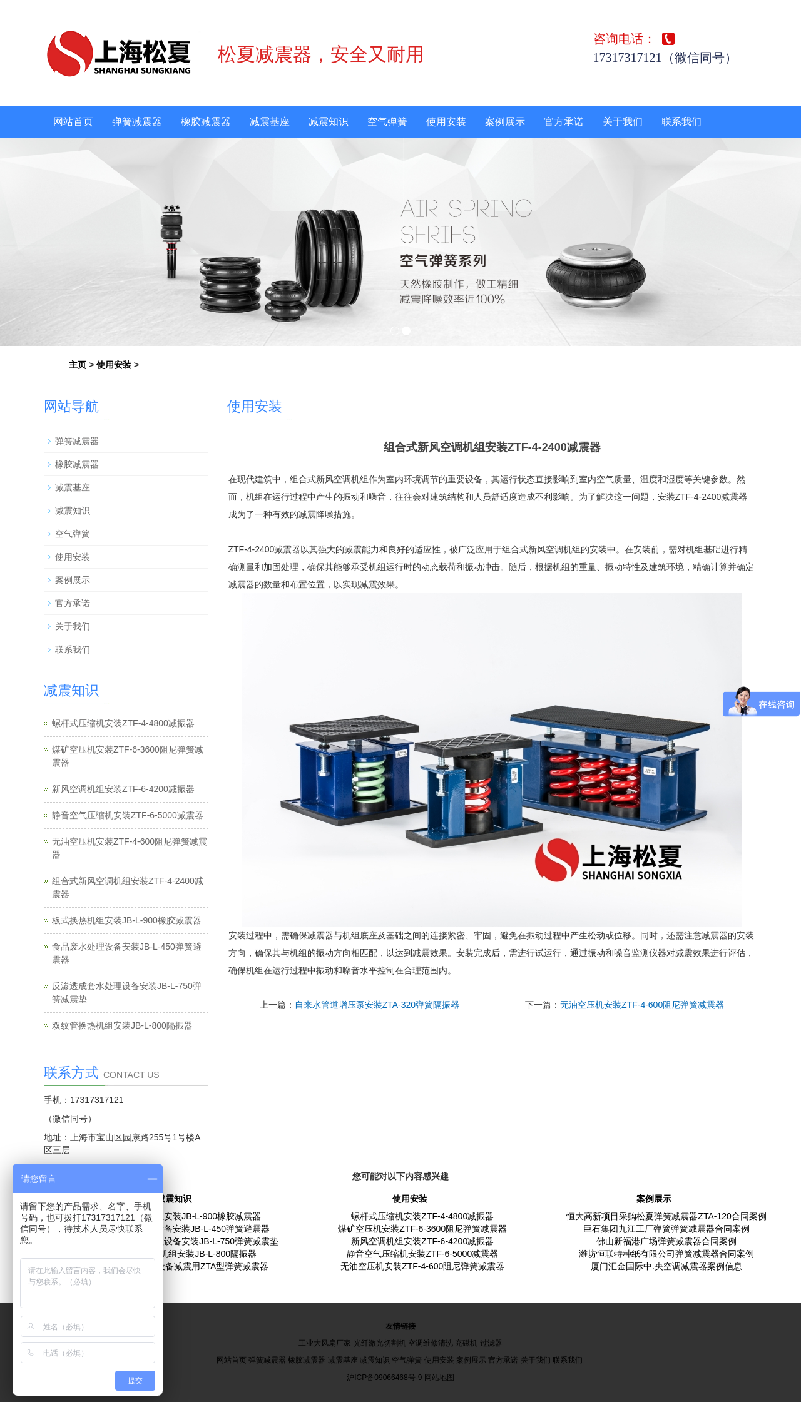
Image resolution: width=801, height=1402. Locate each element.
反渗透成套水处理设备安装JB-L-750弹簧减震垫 (186, 1241)
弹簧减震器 (137, 121)
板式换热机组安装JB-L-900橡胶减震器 (127, 920)
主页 (77, 365)
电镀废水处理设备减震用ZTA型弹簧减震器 (186, 1266)
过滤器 (491, 1343)
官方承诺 (564, 121)
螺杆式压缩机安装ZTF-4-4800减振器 (123, 723)
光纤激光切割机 (380, 1343)
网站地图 (439, 1377)
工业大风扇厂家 (324, 1343)
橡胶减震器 (206, 121)
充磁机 (466, 1343)
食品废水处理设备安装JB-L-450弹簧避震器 (186, 1229)
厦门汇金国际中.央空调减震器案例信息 (666, 1266)
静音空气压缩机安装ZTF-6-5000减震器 (127, 815)
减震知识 (329, 121)
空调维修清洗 (430, 1343)
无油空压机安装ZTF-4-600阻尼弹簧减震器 (642, 1005)
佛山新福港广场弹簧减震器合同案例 (666, 1241)
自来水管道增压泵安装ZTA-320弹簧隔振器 (377, 1005)
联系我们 (681, 121)
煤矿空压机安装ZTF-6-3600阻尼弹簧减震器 (422, 1229)
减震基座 (270, 121)
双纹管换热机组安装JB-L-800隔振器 (122, 1025)
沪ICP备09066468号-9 (384, 1377)
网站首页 (73, 121)
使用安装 (446, 121)
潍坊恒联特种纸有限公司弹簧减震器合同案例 (666, 1254)
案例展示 (505, 121)
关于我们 (623, 121)
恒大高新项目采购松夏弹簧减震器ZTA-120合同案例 (666, 1216)
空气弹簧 (387, 121)
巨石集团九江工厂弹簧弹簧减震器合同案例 (666, 1229)
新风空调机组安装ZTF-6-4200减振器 (123, 789)
